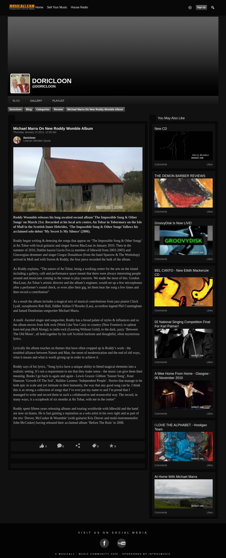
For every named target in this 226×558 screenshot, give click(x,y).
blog (16, 100)
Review (58, 109)
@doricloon (44, 86)
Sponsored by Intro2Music (146, 554)
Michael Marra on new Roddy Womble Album (95, 109)
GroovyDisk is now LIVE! (173, 223)
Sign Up (201, 7)
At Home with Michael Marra (175, 477)
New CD (160, 129)
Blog (29, 109)
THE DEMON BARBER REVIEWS (179, 176)
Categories (43, 109)
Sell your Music (57, 7)
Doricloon (16, 109)
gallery (36, 100)
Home (39, 7)
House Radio (79, 7)
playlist (58, 100)
